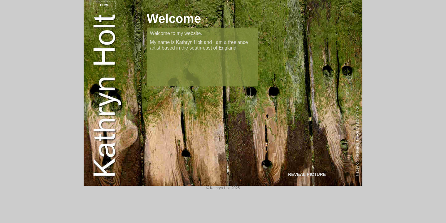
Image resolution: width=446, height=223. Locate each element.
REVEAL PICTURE (307, 174)
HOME (104, 5)
